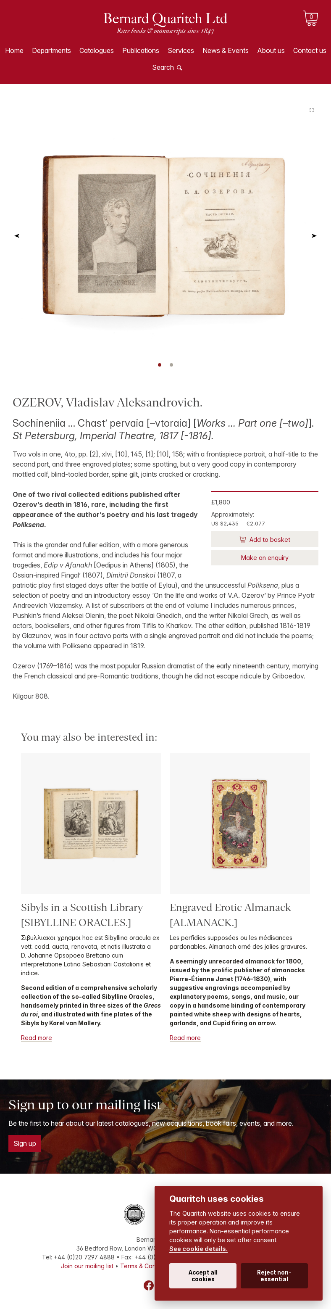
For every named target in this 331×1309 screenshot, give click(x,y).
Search (163, 67)
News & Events (225, 50)
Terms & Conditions (147, 1265)
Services (181, 50)
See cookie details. (198, 1248)
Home (14, 50)
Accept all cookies (203, 1276)
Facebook (149, 1285)
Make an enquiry (265, 557)
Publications (140, 50)
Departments (51, 50)
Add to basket (269, 539)
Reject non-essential (274, 1276)
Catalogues (96, 50)
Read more (36, 1037)
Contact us (309, 50)
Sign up (24, 1143)
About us (271, 50)
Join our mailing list (87, 1265)
